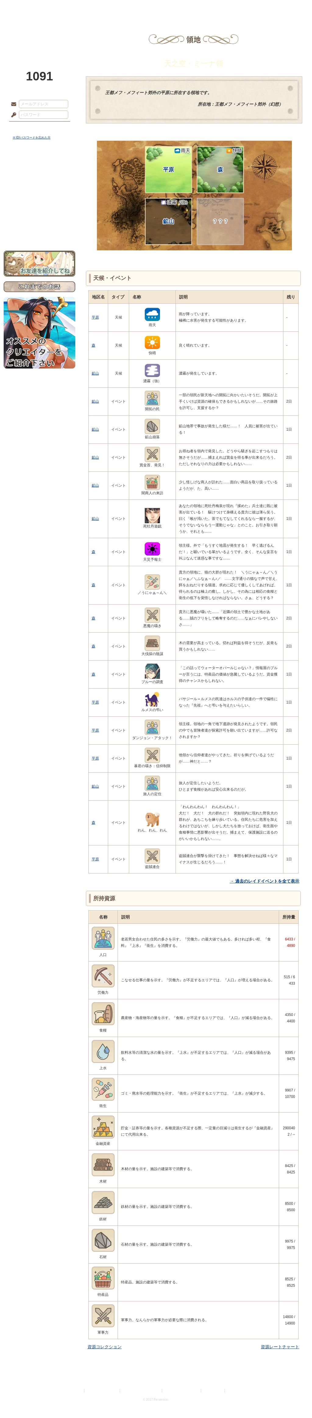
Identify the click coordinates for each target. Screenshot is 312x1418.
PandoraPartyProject (39, 33)
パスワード (12, 115)
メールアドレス (12, 104)
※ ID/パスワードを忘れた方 (32, 137)
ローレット (112, 7)
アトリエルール (39, 204)
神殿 (69, 7)
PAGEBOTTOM (297, 1401)
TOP (26, 7)
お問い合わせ (39, 231)
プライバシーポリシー (102, 1390)
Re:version (235, 1390)
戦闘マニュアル (39, 212)
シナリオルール (39, 196)
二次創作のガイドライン (182, 1390)
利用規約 (76, 1390)
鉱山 (175, 211)
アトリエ (156, 7)
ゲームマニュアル (39, 187)
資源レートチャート (280, 1346)
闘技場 (286, 7)
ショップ (242, 7)
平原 (176, 160)
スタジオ (199, 7)
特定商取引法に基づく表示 (141, 1390)
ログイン (24, 127)
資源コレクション (104, 1346)
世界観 (39, 166)
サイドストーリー (39, 176)
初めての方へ (39, 221)
